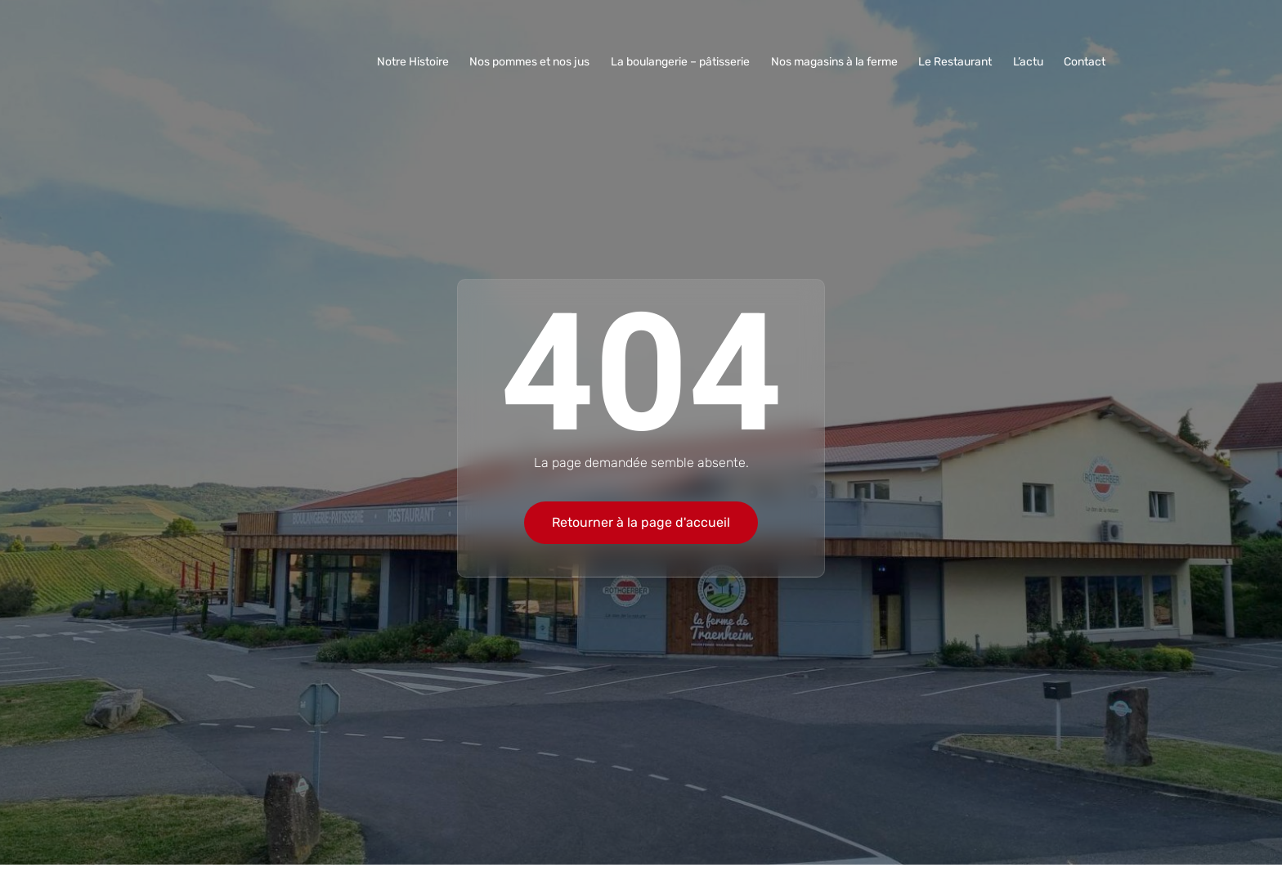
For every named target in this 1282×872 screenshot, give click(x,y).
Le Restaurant (958, 62)
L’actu (1030, 62)
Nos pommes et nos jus (537, 62)
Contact (1085, 62)
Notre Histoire (421, 62)
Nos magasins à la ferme (838, 62)
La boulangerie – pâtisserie (685, 62)
